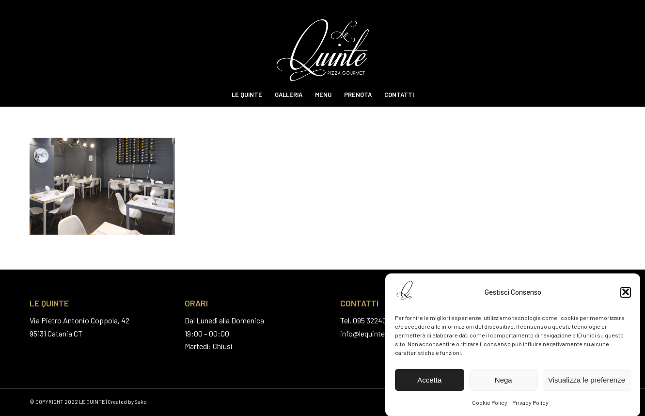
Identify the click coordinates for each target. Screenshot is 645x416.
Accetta (429, 382)
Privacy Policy (530, 404)
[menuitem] (246, 94)
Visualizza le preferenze (586, 382)
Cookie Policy (489, 404)
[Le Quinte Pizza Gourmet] (322, 41)
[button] (625, 294)
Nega (503, 382)
